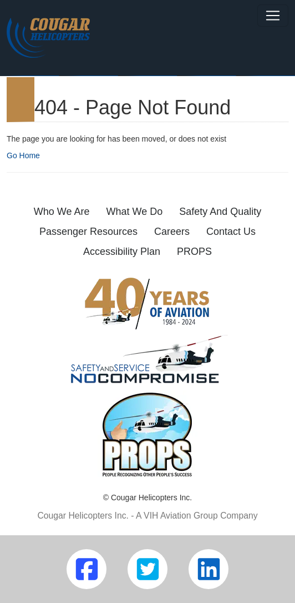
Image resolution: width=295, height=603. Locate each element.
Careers (172, 231)
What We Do (134, 211)
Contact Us (231, 231)
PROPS (194, 251)
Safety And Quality (220, 211)
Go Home (23, 155)
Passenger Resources (88, 231)
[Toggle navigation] (272, 15)
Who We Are (62, 211)
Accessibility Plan (121, 251)
